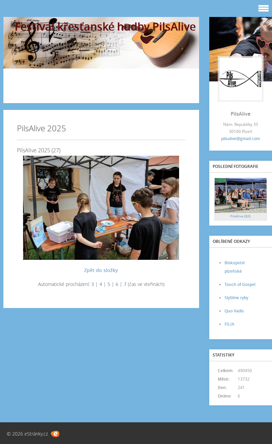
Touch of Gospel (240, 284)
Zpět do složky (101, 270)
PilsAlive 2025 (240, 216)
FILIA (229, 324)
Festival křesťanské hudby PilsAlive (105, 26)
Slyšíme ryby (236, 298)
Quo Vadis (234, 311)
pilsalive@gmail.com (240, 138)
